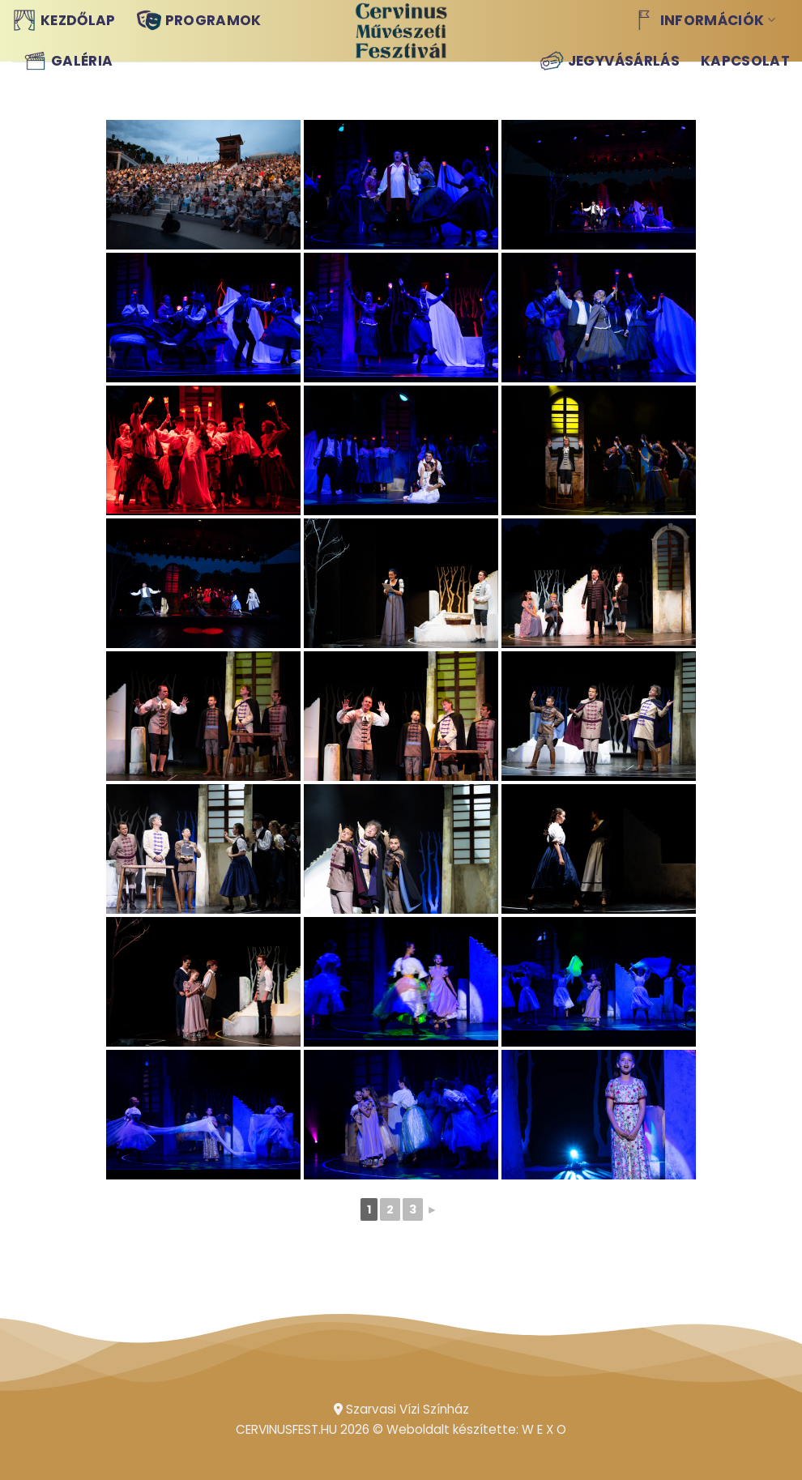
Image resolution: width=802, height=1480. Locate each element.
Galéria (68, 61)
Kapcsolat (745, 60)
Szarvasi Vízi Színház (401, 1409)
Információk (703, 20)
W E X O (544, 1429)
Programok (199, 20)
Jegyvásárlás (610, 61)
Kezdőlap (64, 20)
